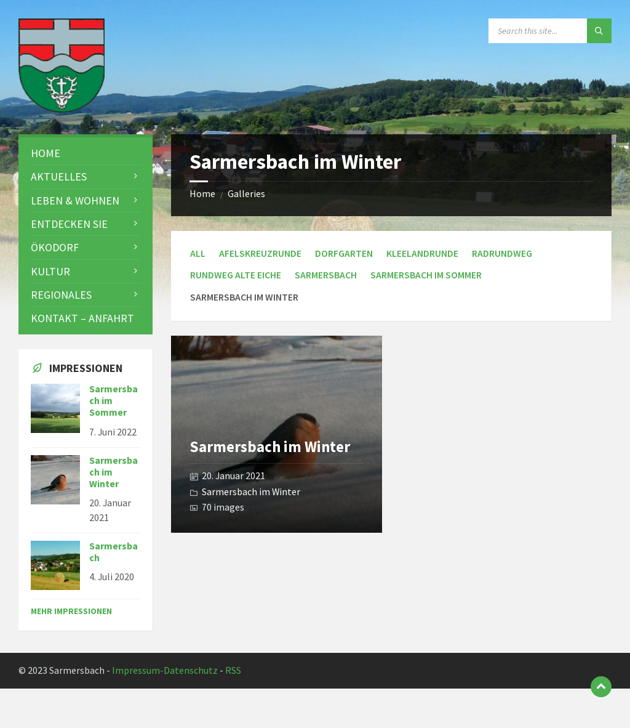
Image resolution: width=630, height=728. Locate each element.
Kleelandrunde (422, 253)
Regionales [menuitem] (61, 295)
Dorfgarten (344, 253)
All (197, 253)
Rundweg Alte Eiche (235, 275)
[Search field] (550, 30)
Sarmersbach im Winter (269, 446)
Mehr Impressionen (71, 611)
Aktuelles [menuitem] (59, 176)
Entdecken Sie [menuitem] (69, 224)
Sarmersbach (326, 275)
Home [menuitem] (45, 153)
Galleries (246, 194)
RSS (233, 670)
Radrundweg (502, 253)
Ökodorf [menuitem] (55, 247)
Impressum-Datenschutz (165, 670)
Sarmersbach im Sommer (426, 275)
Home (202, 194)
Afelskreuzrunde (260, 253)
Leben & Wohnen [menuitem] (75, 200)
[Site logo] (61, 109)
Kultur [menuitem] (50, 271)
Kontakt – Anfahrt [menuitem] (82, 318)
